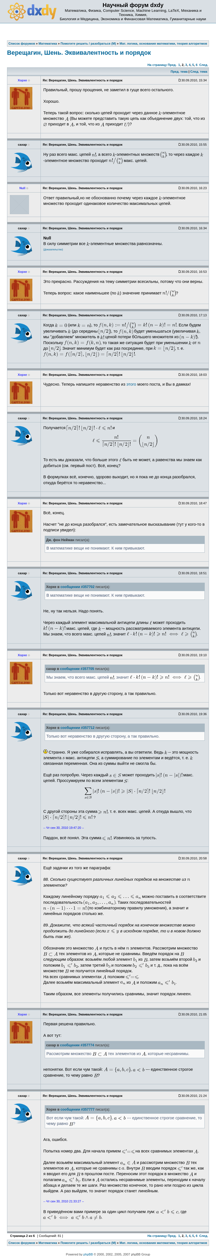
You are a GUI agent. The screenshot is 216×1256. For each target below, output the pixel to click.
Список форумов (21, 1242)
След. (203, 65)
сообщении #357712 (77, 728)
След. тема (198, 71)
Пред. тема (179, 71)
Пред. (172, 65)
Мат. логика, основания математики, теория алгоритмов (163, 1242)
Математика (48, 1242)
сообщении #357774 (77, 1045)
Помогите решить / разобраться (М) (88, 1242)
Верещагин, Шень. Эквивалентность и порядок (79, 52)
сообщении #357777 (77, 1109)
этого (131, 384)
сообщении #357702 (77, 587)
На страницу (157, 65)
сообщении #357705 (77, 669)
